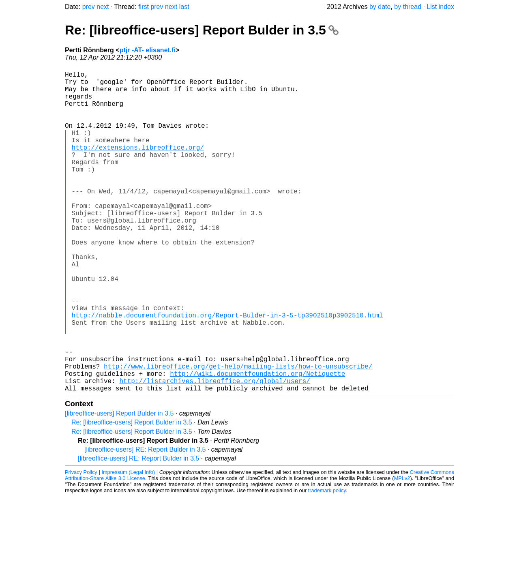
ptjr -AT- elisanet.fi (148, 50)
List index (440, 6)
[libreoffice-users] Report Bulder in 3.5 (119, 484)
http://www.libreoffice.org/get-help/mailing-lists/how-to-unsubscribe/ (238, 432)
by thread (407, 6)
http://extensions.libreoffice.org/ (138, 165)
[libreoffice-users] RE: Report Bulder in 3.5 (145, 520)
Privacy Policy (81, 543)
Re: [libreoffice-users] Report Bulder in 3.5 (202, 30)
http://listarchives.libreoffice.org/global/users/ (214, 450)
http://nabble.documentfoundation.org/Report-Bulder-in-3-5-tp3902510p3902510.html (227, 370)
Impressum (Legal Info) (128, 543)
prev (88, 6)
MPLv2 (402, 550)
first (143, 6)
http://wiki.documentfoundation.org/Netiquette (257, 441)
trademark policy (327, 562)
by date (379, 6)
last (184, 6)
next (103, 6)
